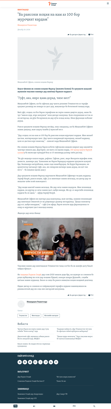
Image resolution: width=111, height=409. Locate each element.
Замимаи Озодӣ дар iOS (27, 398)
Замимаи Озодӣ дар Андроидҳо (30, 394)
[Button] (76, 34)
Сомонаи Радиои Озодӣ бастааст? (31, 381)
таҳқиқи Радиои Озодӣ (30, 275)
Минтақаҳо (23, 10)
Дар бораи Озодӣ (24, 377)
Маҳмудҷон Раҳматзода (27, 25)
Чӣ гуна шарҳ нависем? (66, 377)
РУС (74, 406)
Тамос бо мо (61, 381)
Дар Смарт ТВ (62, 394)
